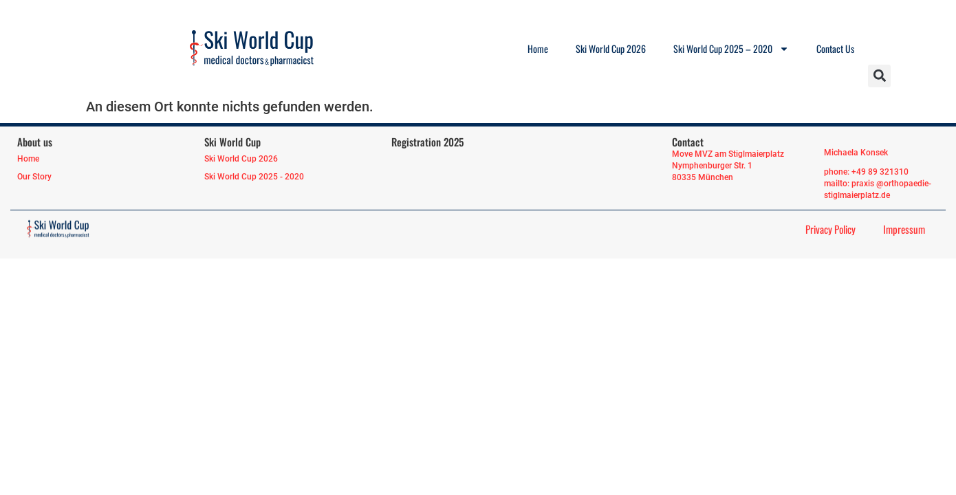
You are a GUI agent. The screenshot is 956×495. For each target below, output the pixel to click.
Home (538, 48)
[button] (879, 76)
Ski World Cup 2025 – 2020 (731, 48)
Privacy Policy (830, 228)
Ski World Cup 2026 (611, 48)
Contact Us (835, 48)
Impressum (904, 228)
